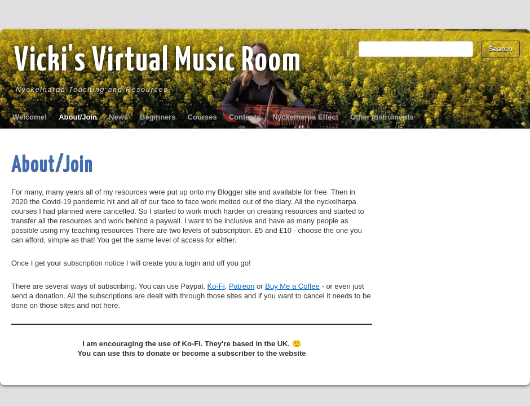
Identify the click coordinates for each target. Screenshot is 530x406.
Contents (244, 117)
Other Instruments (382, 117)
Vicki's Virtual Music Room (158, 61)
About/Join (78, 117)
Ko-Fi (216, 286)
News (118, 117)
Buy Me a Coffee (292, 286)
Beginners (158, 117)
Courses (202, 117)
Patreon (242, 286)
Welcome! (29, 117)
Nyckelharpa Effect (305, 117)
